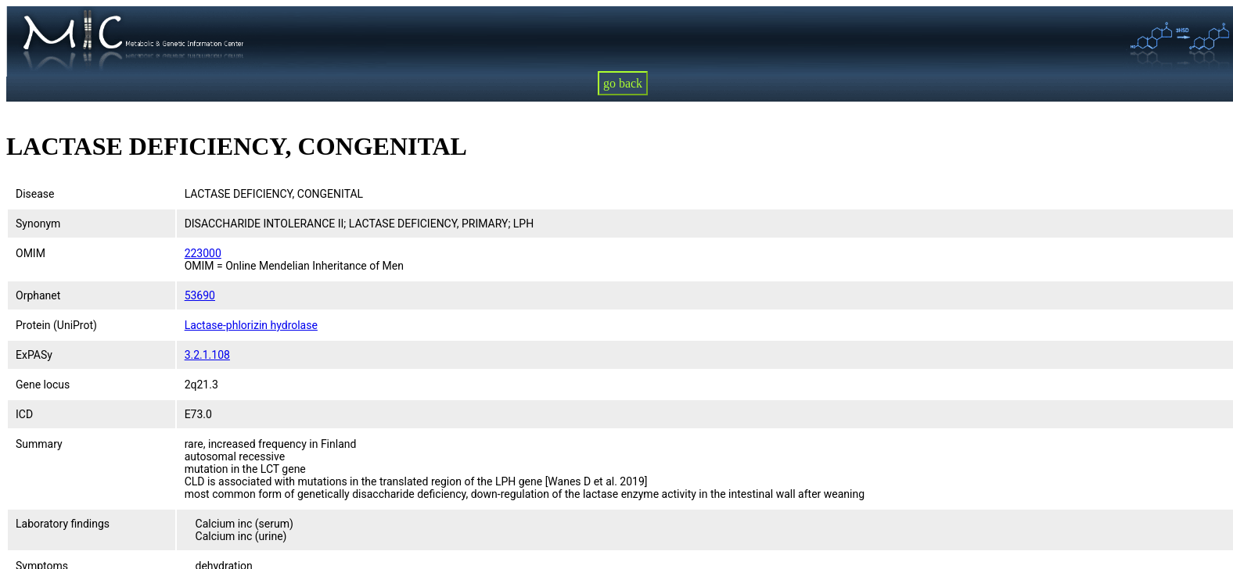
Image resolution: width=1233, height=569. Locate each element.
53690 (200, 295)
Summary (39, 444)
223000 (203, 253)
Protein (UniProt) (56, 325)
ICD (24, 414)
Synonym (38, 223)
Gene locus (43, 384)
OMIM (30, 253)
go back (622, 83)
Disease (35, 194)
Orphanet (38, 295)
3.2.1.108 (207, 355)
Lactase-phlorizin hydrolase (251, 325)
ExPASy (34, 355)
